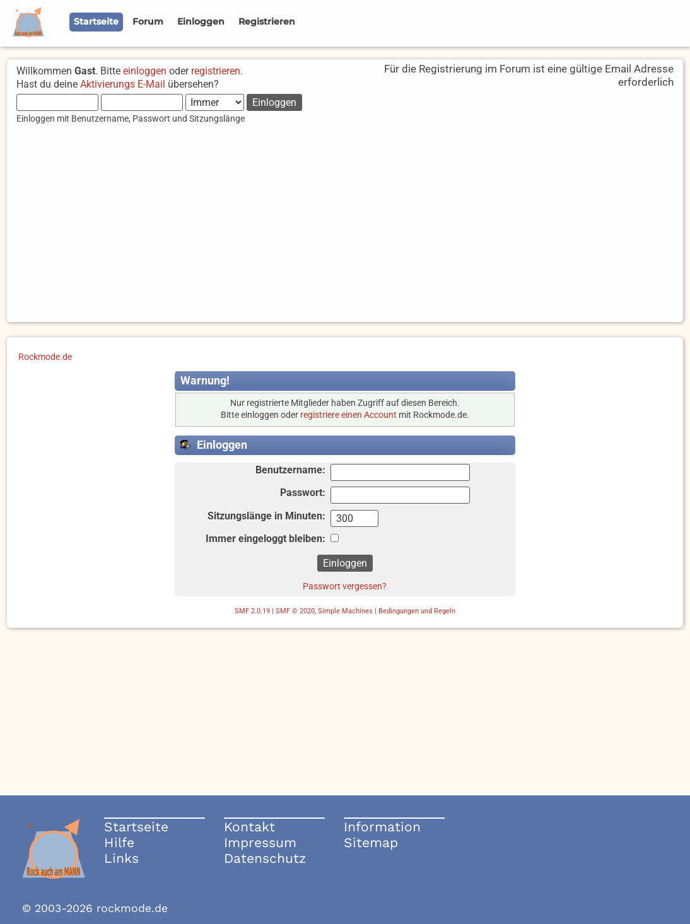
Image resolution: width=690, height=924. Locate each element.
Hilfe (119, 842)
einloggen (145, 71)
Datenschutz (265, 858)
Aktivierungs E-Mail (122, 84)
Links (121, 858)
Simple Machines (345, 611)
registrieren (215, 71)
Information (382, 826)
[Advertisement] (345, 234)
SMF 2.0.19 (252, 611)
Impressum (260, 842)
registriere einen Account (348, 415)
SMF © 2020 (295, 611)
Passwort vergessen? (345, 586)
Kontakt (249, 826)
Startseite (136, 826)
